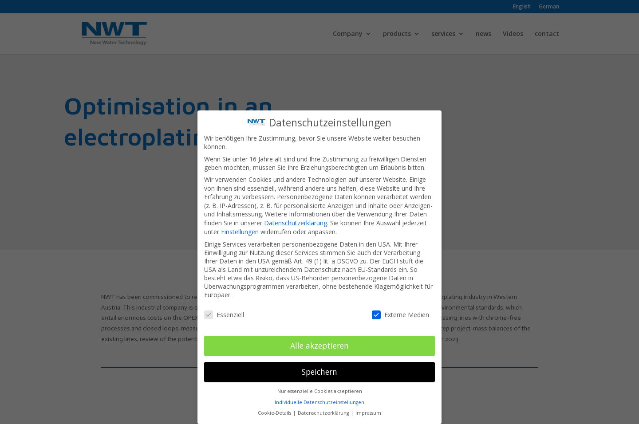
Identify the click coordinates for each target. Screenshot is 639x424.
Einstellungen (240, 230)
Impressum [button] (368, 411)
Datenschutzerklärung (295, 221)
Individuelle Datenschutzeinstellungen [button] (319, 400)
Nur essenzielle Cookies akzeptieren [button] (319, 389)
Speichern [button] (319, 370)
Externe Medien (400, 313)
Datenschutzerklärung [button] (324, 411)
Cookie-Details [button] (275, 411)
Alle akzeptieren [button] (319, 343)
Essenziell (224, 313)
